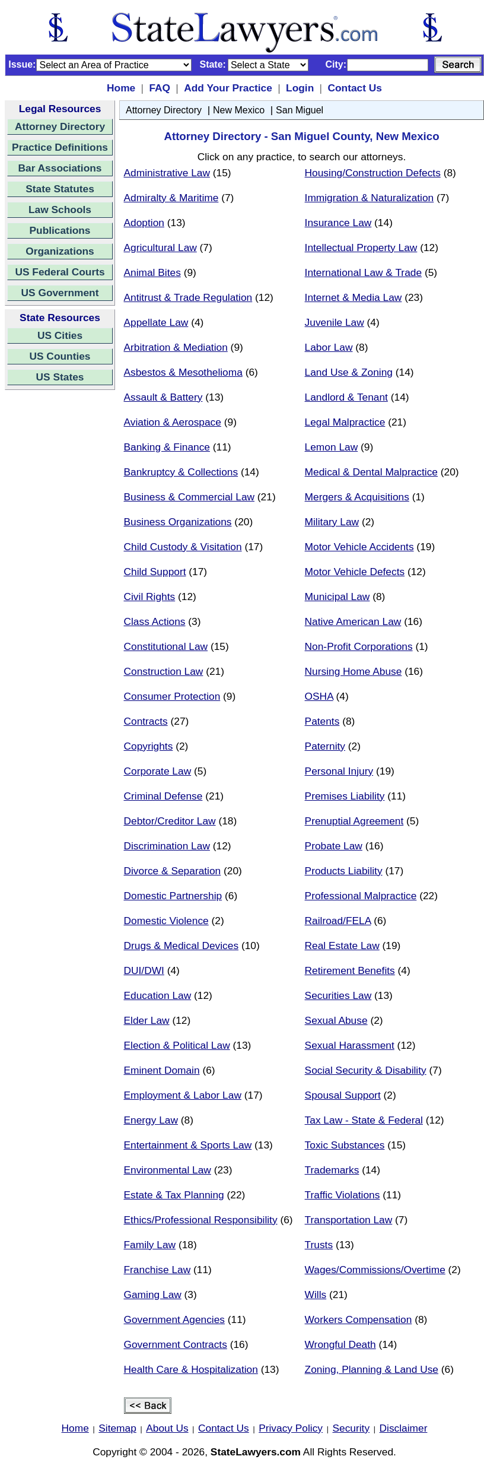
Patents (322, 721)
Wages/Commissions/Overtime (375, 1270)
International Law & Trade (363, 272)
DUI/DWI (144, 970)
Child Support (155, 572)
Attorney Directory (60, 126)
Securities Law (338, 995)
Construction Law (163, 671)
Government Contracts (175, 1344)
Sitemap (117, 1428)
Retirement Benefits (350, 970)
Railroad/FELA (338, 921)
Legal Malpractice (345, 422)
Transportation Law (349, 1220)
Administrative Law (167, 173)
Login (300, 88)
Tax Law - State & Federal (364, 1120)
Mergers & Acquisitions (357, 497)
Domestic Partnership (173, 896)
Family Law (150, 1245)
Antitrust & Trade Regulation (188, 297)
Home (121, 88)
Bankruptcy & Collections (181, 472)
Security (351, 1428)
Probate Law (333, 846)
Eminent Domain (162, 1070)
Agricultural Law (160, 247)
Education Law (158, 995)
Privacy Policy (291, 1428)
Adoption (144, 223)
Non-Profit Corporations (359, 646)
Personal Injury (339, 771)
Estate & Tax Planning (174, 1195)
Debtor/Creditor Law (170, 821)
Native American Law (353, 621)
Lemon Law (331, 447)
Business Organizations (178, 522)
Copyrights (148, 746)
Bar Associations (60, 168)
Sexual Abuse (336, 1020)
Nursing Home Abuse (353, 671)
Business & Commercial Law (189, 497)
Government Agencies (174, 1319)
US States (60, 377)
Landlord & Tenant (346, 397)
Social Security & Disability (365, 1070)
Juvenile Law (334, 322)
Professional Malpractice (361, 896)
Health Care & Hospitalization (191, 1369)
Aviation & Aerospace (172, 422)
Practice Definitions (60, 147)
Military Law (332, 522)
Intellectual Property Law (361, 247)
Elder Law (147, 1020)
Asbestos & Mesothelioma (183, 372)
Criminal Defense (163, 796)
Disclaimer (404, 1428)
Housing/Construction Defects (373, 173)
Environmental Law (167, 1170)
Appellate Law (156, 322)
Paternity (325, 746)
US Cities (59, 335)
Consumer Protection (172, 696)
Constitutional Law (166, 646)
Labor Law (329, 347)
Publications (59, 230)
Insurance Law (338, 223)
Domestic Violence (166, 921)
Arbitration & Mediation (176, 347)
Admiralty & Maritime (171, 198)
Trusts (319, 1245)
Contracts (146, 721)
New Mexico (239, 110)
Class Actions (155, 621)
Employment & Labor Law (182, 1095)
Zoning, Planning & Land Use (371, 1369)
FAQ (159, 88)
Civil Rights (150, 596)
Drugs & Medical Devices (181, 945)
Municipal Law (337, 596)
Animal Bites (152, 272)
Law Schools (59, 209)
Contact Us (354, 88)
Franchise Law (157, 1270)
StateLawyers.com (256, 1452)
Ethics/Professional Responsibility (201, 1220)
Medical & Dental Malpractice (371, 472)
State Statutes (60, 189)
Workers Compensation (358, 1319)
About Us (167, 1428)
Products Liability (344, 871)
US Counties (59, 356)
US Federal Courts (59, 272)
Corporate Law (158, 771)
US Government (60, 293)
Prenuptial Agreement (354, 821)
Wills (316, 1294)
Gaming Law (153, 1294)
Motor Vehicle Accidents (359, 547)
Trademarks (332, 1170)
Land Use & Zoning (349, 372)
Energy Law (151, 1120)
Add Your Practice (228, 88)
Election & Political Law (177, 1045)
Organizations (60, 251)
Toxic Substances (345, 1145)
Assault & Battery (163, 397)
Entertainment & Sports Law (188, 1145)
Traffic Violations (342, 1195)
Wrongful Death (340, 1344)
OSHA (319, 696)
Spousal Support (343, 1095)
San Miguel (299, 110)
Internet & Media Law (353, 297)
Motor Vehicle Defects (355, 572)
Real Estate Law (342, 945)
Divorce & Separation (172, 871)
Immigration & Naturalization (369, 198)
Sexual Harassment (349, 1045)
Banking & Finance (167, 447)
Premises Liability (345, 796)
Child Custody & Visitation (183, 547)
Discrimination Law (167, 846)
